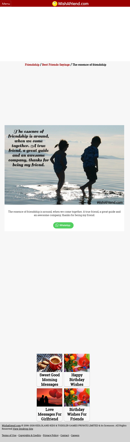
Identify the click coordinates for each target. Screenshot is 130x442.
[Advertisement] (65, 34)
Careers (75, 435)
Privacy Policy (50, 435)
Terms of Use (9, 435)
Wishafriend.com (11, 425)
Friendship (32, 64)
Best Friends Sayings (56, 64)
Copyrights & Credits (29, 435)
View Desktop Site (23, 428)
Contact (64, 435)
